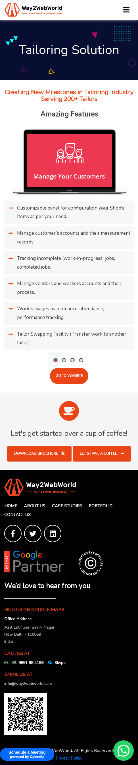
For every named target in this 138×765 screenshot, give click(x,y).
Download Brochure (39, 453)
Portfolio (100, 506)
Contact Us (17, 515)
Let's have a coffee (102, 453)
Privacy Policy (69, 758)
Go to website (69, 375)
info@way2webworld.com (28, 683)
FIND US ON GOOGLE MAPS (34, 610)
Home (10, 506)
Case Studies (67, 506)
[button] (55, 360)
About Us (34, 506)
